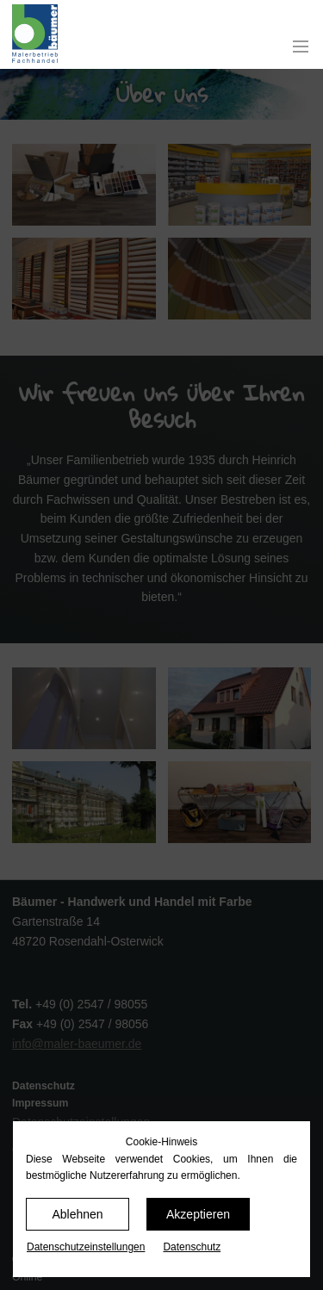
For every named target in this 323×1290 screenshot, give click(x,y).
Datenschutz (192, 1247)
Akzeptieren (198, 1214)
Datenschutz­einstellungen (86, 1247)
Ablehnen (77, 1214)
